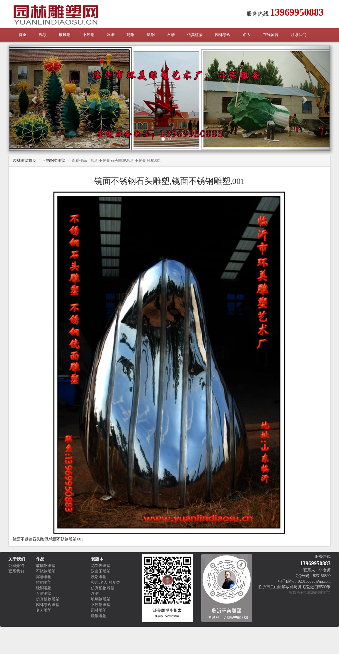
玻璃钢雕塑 (45, 566)
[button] (33, 98)
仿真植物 (195, 35)
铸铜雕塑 (44, 582)
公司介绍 (16, 566)
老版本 (97, 559)
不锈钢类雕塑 (54, 160)
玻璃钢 (65, 35)
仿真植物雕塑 (47, 599)
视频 (43, 35)
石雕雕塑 (44, 594)
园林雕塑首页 (24, 160)
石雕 (171, 35)
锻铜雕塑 (44, 588)
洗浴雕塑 (98, 577)
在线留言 (271, 35)
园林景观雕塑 (47, 605)
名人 (247, 35)
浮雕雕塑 (44, 577)
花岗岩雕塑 (100, 566)
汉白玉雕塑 (100, 571)
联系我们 (298, 35)
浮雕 (111, 35)
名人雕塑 (44, 610)
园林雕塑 (98, 610)
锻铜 (151, 35)
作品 (40, 559)
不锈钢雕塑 (45, 571)
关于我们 (16, 559)
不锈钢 (89, 35)
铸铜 (131, 35)
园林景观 (223, 35)
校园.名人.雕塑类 (105, 582)
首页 (22, 35)
